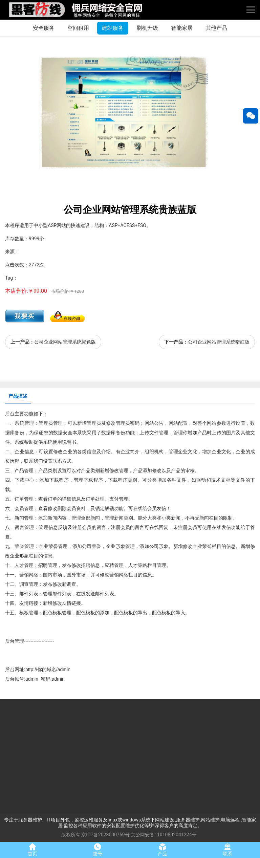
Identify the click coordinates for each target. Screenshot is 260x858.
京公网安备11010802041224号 (163, 834)
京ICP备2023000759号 (105, 834)
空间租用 (78, 28)
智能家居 (182, 28)
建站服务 (113, 28)
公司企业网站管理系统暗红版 (219, 342)
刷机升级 (147, 28)
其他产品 (216, 28)
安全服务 (44, 28)
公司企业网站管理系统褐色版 (65, 342)
